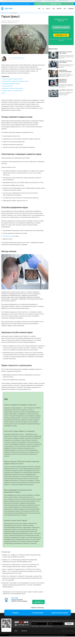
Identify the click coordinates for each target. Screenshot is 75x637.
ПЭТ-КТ (48, 8)
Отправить (69, 624)
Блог (16, 631)
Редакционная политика (63, 0)
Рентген (59, 8)
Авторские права (36, 1)
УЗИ (53, 8)
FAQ (65, 8)
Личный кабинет (66, 3)
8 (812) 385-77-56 (55, 4)
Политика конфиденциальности (50, 0)
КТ (43, 8)
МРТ (39, 8)
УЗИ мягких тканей (8, 236)
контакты (24, 631)
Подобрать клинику (61, 27)
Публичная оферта (38, 0)
